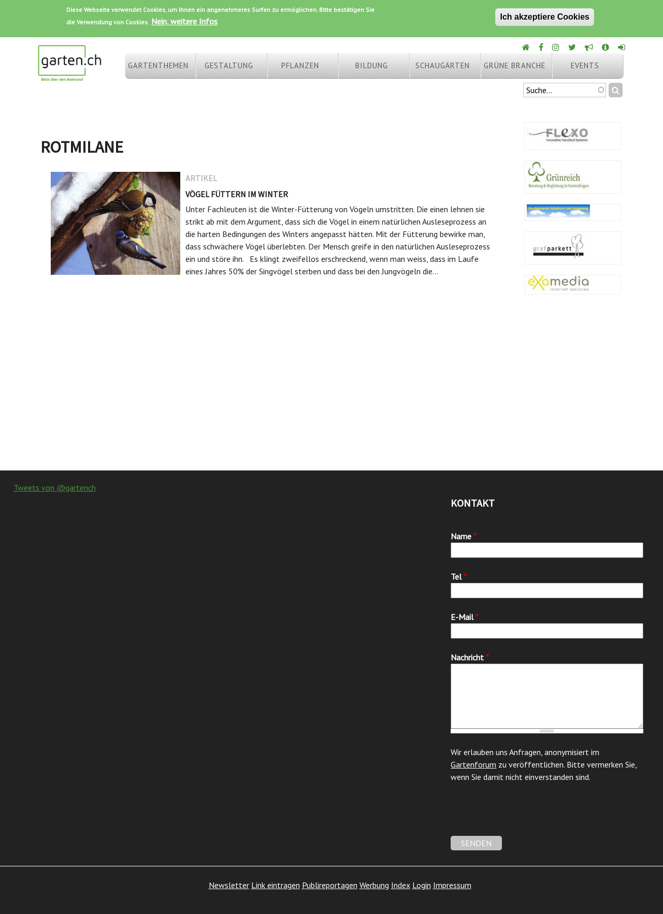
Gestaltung (229, 65)
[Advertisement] (331, 387)
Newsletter (229, 885)
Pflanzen (300, 65)
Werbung (374, 885)
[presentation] (529, 815)
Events (585, 65)
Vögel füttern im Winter (236, 194)
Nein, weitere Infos (184, 21)
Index (400, 885)
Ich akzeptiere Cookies (544, 16)
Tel (459, 576)
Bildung (371, 65)
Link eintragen (275, 885)
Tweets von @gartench (54, 487)
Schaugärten (442, 65)
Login (421, 885)
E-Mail (465, 617)
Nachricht (470, 657)
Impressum (452, 885)
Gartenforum (473, 764)
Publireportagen (329, 885)
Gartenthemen (158, 65)
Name (464, 536)
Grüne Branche (514, 65)
